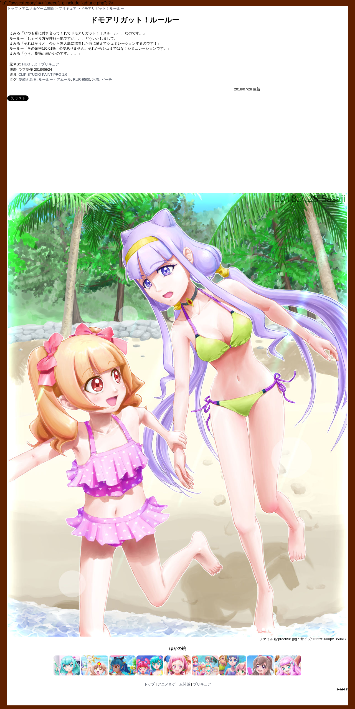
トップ (12, 8)
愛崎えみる (28, 79)
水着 (95, 79)
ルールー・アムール (55, 79)
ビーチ (106, 79)
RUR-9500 (81, 79)
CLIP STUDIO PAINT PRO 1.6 (43, 74)
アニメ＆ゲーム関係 (38, 8)
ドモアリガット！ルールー (102, 8)
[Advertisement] (177, 142)
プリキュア (68, 8)
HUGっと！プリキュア (40, 64)
